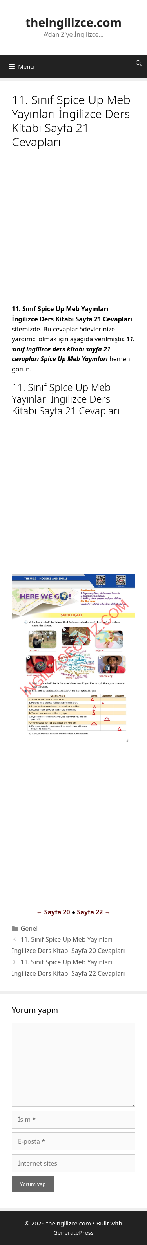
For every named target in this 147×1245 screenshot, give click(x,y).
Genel (29, 928)
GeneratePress (73, 1232)
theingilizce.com (73, 22)
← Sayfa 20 (53, 912)
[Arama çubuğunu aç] (138, 63)
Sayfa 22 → (94, 912)
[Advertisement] (73, 227)
